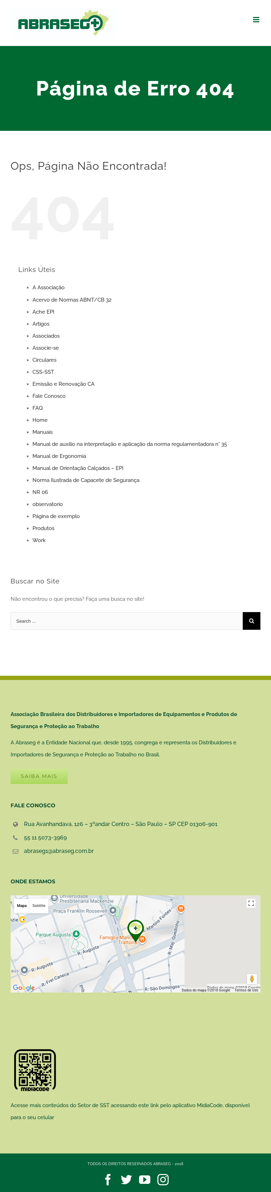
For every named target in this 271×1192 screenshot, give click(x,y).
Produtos (43, 528)
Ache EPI (43, 312)
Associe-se (45, 348)
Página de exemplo (56, 516)
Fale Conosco (49, 396)
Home (40, 420)
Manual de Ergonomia (59, 456)
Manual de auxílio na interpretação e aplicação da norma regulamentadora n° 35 (129, 444)
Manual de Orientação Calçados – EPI (78, 468)
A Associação (48, 287)
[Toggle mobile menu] (256, 19)
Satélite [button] (39, 905)
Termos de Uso (246, 990)
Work (39, 540)
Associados (46, 336)
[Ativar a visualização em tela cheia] (251, 903)
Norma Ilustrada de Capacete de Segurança (85, 480)
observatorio (47, 504)
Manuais (42, 432)
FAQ (37, 408)
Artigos (40, 324)
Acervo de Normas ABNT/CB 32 (72, 300)
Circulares (44, 360)
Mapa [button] (22, 905)
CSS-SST (43, 372)
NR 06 (40, 492)
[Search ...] (127, 621)
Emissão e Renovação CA (63, 384)
